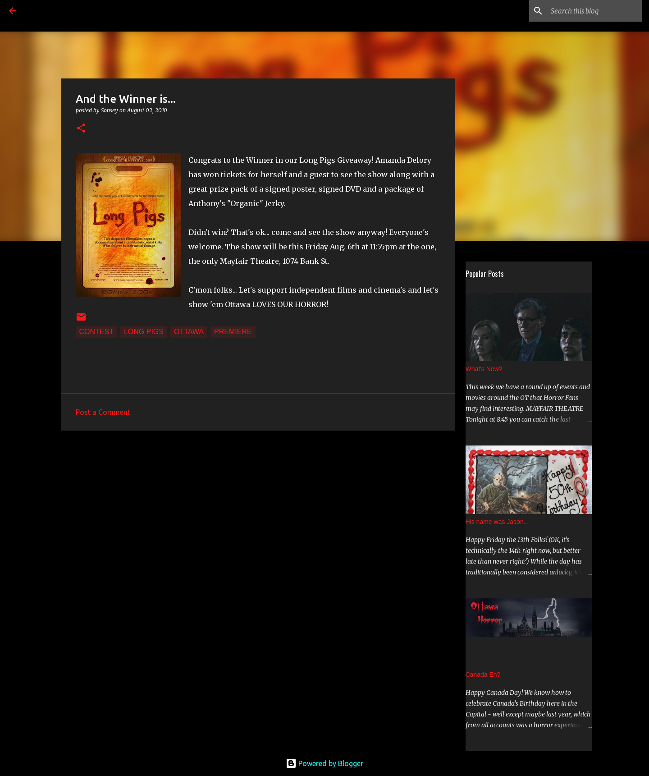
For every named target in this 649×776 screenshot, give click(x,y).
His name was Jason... (497, 521)
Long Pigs (144, 331)
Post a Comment (103, 412)
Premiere (233, 331)
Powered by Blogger (324, 763)
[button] (81, 129)
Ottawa (189, 331)
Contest (96, 331)
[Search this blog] (594, 11)
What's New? (484, 368)
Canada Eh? (483, 674)
